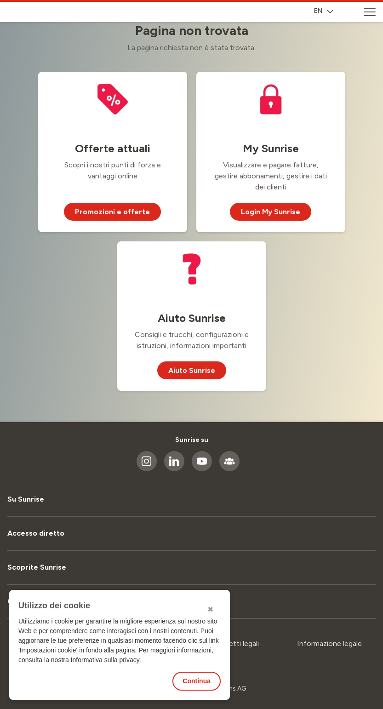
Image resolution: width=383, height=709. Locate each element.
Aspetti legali (237, 643)
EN (323, 11)
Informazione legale (329, 643)
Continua (197, 681)
